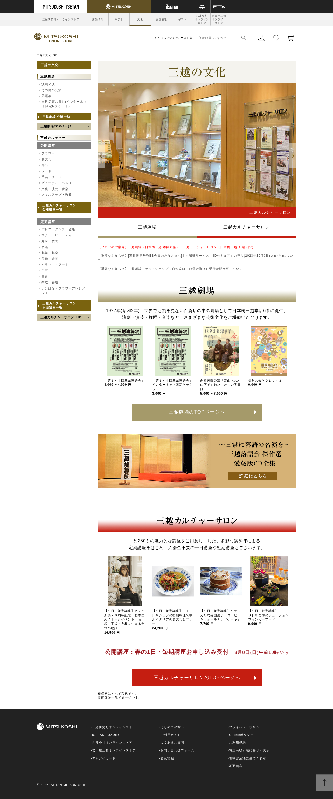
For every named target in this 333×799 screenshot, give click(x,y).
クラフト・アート (54, 265)
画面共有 (235, 766)
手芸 (44, 271)
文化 (140, 19)
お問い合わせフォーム (177, 750)
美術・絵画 (49, 259)
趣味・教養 (49, 241)
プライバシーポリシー (246, 727)
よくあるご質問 (172, 742)
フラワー (48, 153)
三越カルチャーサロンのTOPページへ (197, 677)
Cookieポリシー (241, 735)
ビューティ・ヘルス (56, 183)
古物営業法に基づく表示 (247, 758)
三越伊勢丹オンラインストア (60, 19)
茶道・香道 (49, 282)
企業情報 (167, 758)
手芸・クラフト (53, 177)
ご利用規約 (237, 742)
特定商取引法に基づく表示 (249, 750)
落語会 (46, 96)
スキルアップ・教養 (56, 195)
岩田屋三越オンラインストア (219, 19)
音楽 (44, 247)
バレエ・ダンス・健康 (58, 229)
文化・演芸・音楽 (54, 189)
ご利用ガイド (171, 735)
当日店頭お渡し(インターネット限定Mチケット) (64, 104)
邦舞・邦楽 (49, 253)
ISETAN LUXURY (106, 735)
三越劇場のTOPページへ (197, 412)
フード (46, 171)
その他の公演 (51, 90)
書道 (44, 277)
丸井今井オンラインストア (202, 19)
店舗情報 (97, 19)
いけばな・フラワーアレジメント (63, 291)
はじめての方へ (172, 727)
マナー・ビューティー (58, 235)
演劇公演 (48, 84)
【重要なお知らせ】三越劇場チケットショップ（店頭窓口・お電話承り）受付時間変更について (170, 269)
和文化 (46, 159)
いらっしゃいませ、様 (173, 37)
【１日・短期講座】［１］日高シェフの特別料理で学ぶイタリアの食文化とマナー (172, 619)
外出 (44, 165)
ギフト (119, 19)
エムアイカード (104, 758)
